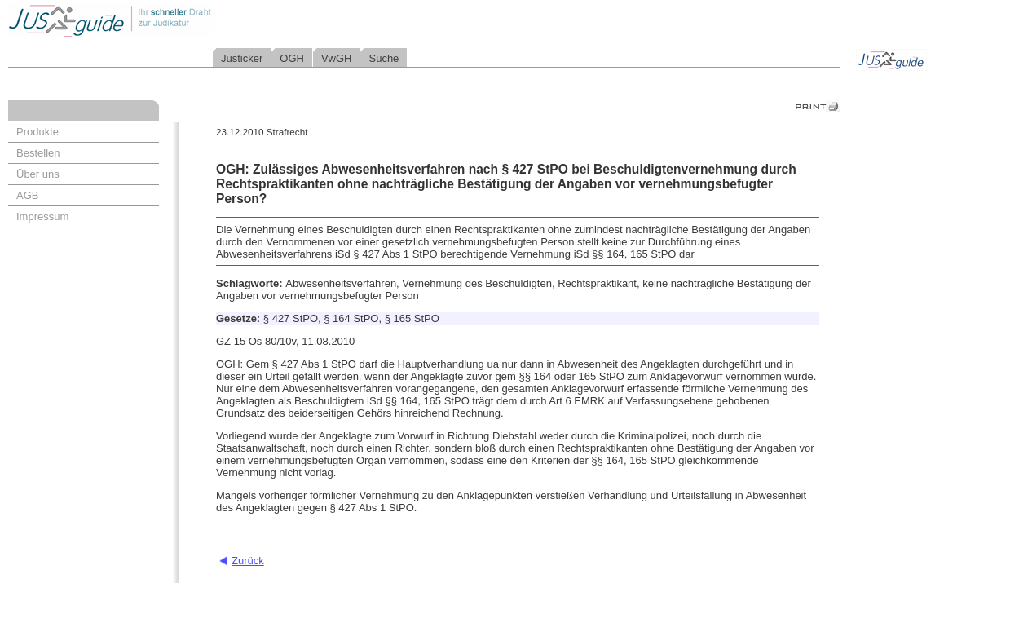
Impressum (42, 216)
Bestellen (38, 153)
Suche (383, 58)
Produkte (37, 132)
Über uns (38, 174)
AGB (27, 195)
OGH (292, 58)
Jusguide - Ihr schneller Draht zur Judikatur (164, 20)
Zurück (248, 560)
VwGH (336, 58)
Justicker (241, 58)
